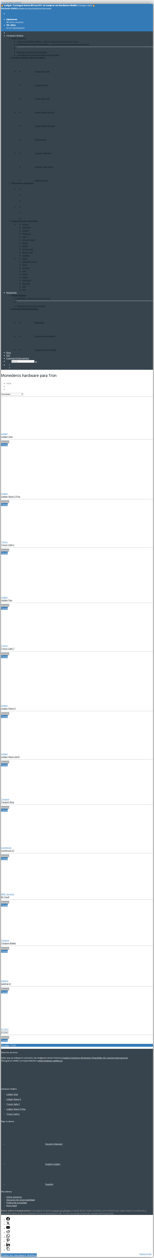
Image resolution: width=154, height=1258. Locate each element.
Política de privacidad (16, 1202)
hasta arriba (145, 1254)
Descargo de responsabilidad (20, 1199)
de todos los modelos (16, 15)
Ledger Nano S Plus (10, 496)
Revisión (5, 441)
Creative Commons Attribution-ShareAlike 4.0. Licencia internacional (94, 1057)
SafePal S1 (6, 983)
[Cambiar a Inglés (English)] (33, 1164)
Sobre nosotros (14, 1197)
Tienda (4, 444)
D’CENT (5, 1032)
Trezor (4, 542)
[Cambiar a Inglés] (12, 367)
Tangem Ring (7, 802)
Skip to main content (11, 2)
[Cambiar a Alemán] (12, 364)
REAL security (7, 894)
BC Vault (5, 897)
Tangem (5, 799)
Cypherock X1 (7, 850)
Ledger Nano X (8, 708)
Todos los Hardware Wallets (19, 1255)
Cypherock (6, 847)
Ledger (4, 433)
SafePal (4, 981)
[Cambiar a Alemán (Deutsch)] (34, 1144)
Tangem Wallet (8, 943)
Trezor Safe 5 (7, 545)
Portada (5, 1045)
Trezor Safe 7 (7, 648)
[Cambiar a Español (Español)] (29, 1184)
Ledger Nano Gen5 (10, 756)
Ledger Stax (7, 436)
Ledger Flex (6, 600)
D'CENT (5, 1029)
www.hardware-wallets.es (50, 1060)
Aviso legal (11, 1205)
